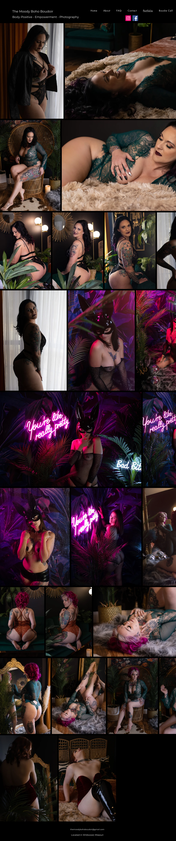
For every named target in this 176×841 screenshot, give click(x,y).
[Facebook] (135, 18)
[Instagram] (128, 18)
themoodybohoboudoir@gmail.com (87, 829)
